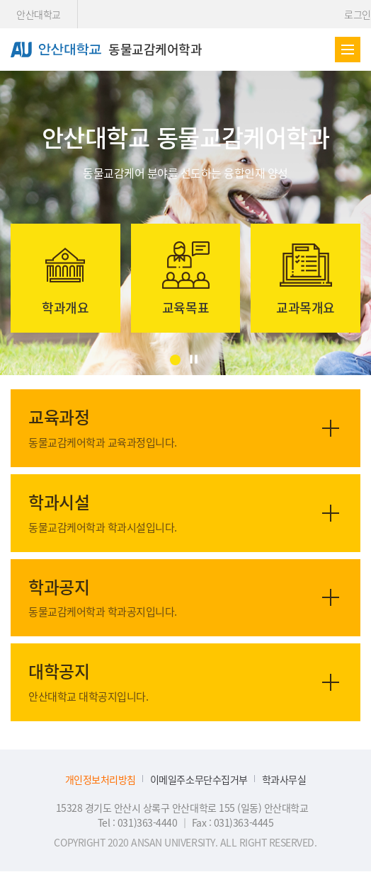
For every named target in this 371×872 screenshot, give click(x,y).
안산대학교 (38, 14)
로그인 (357, 14)
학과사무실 (284, 779)
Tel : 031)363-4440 (139, 822)
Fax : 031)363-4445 (232, 822)
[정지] (193, 359)
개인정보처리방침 (100, 779)
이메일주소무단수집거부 (199, 779)
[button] (175, 360)
